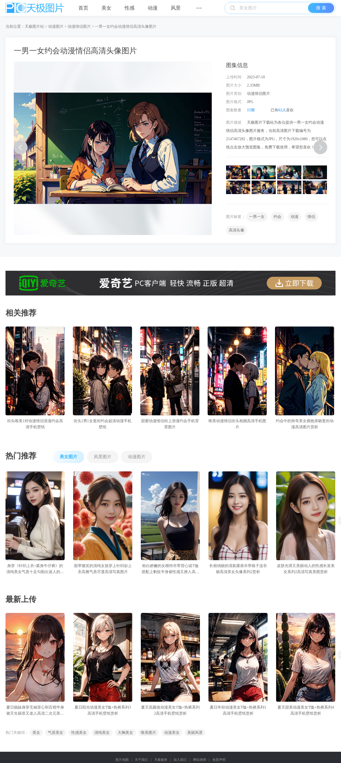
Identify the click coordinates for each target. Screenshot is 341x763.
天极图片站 (34, 26)
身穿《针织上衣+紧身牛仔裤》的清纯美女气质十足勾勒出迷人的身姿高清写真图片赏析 (35, 569)
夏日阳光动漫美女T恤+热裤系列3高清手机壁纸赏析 (103, 710)
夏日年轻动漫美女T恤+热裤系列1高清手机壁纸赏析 (238, 710)
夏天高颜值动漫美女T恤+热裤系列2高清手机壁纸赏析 (170, 710)
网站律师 (199, 760)
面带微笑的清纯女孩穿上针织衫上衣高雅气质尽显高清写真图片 (103, 569)
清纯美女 (102, 733)
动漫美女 (172, 733)
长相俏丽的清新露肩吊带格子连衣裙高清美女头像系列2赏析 (238, 569)
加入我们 (180, 760)
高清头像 (236, 230)
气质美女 (55, 733)
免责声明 (219, 760)
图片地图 (122, 760)
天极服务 (160, 760)
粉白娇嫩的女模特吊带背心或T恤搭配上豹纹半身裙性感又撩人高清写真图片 (170, 569)
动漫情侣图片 (79, 26)
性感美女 (79, 733)
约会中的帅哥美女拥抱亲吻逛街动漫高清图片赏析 (305, 424)
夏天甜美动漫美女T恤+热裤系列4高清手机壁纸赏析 (305, 710)
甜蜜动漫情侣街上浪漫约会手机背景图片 (170, 424)
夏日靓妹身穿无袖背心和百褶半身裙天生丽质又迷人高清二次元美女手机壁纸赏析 (35, 711)
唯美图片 (148, 733)
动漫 (153, 8)
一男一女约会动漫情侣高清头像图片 (125, 26)
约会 (277, 217)
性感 (129, 8)
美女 (106, 8)
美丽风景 (195, 733)
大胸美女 (125, 733)
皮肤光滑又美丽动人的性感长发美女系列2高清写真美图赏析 (306, 569)
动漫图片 (56, 26)
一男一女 (257, 217)
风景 (176, 8)
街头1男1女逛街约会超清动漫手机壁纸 (102, 424)
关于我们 (141, 760)
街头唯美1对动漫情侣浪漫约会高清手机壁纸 (35, 424)
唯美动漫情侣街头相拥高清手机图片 (237, 424)
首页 (83, 8)
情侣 (311, 217)
